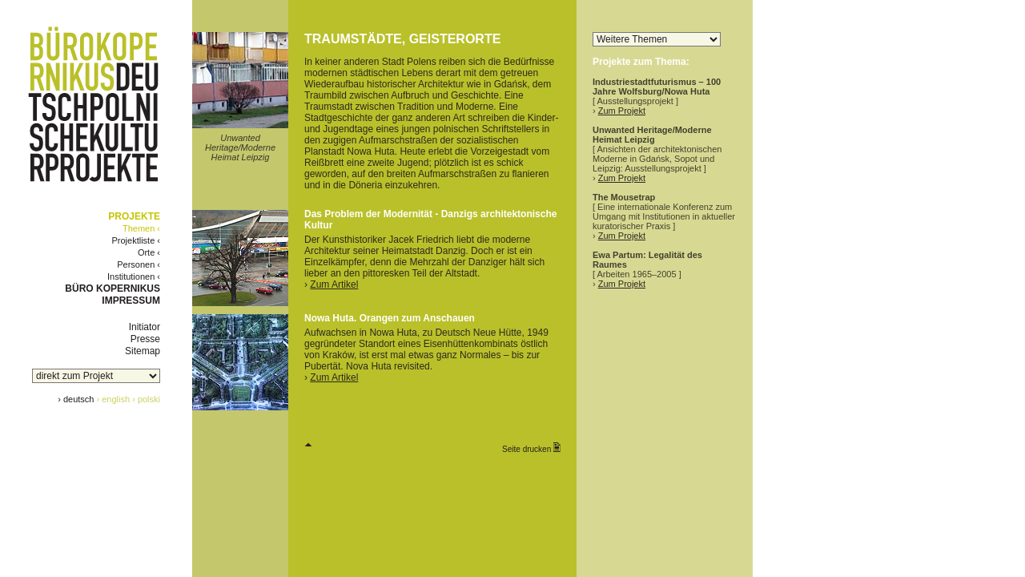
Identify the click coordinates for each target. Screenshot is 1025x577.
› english (114, 399)
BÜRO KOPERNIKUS (112, 288)
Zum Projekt (621, 110)
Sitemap (142, 351)
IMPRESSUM (131, 300)
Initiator (144, 327)
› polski (146, 399)
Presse (145, 339)
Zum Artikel (334, 284)
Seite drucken (531, 448)
